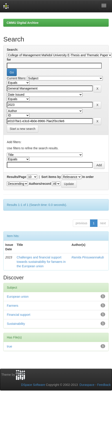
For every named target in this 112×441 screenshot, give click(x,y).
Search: (12, 49)
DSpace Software (33, 385)
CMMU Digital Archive (23, 22)
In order (88, 177)
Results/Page (16, 177)
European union (18, 296)
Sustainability (16, 323)
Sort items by (51, 177)
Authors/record (40, 183)
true (9, 346)
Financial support (18, 314)
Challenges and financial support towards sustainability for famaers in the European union (41, 262)
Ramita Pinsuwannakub (88, 257)
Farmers (12, 305)
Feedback (104, 385)
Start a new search (22, 129)
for (9, 59)
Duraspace (86, 385)
